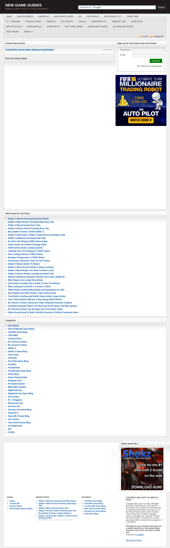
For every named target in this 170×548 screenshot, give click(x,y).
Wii (80, 16)
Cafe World (93, 16)
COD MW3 (13, 335)
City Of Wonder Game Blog (21, 329)
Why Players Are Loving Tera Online (25, 280)
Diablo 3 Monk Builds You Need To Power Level (31, 270)
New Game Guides (23, 5)
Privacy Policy (16, 506)
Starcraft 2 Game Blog (18, 416)
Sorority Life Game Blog (19, 409)
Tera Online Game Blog (19, 422)
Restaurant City (113, 16)
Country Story (33, 21)
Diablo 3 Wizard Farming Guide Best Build (28, 219)
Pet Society (67, 21)
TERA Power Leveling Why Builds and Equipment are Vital (36, 290)
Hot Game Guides (74, 26)
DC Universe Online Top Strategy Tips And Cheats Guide (35, 309)
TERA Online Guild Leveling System (25, 248)
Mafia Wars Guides (63, 16)
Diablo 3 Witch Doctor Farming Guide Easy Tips (31, 222)
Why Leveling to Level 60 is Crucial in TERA (29, 286)
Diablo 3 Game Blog (17, 351)
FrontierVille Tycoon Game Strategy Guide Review (29, 49)
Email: (123, 55)
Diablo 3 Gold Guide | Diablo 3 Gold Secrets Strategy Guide (36, 235)
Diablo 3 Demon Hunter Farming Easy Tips (28, 228)
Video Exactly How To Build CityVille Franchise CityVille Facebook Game (43, 312)
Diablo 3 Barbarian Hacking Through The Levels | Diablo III (36, 277)
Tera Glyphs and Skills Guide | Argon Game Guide (32, 293)
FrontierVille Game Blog (95, 506)
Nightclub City (14, 26)
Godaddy (140, 535)
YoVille (82, 21)
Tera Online (12, 32)
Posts (145, 37)
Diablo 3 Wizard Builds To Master (24, 264)
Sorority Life (119, 21)
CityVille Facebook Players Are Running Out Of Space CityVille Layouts (42, 306)
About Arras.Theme (134, 540)
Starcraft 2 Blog (91, 514)
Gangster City (99, 21)
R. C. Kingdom (13, 21)
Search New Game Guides (21, 509)
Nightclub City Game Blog (20, 393)
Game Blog (137, 21)
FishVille (51, 21)
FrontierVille (34, 26)
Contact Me (15, 503)
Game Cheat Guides (98, 26)
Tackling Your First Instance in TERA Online (29, 251)
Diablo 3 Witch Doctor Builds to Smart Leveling (31, 267)
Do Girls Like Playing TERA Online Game (28, 241)
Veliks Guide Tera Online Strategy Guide (27, 244)
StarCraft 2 (53, 26)
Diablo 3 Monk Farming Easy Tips (24, 225)
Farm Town (132, 16)
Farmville (43, 16)
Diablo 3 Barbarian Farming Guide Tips (27, 238)
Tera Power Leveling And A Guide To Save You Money (34, 283)
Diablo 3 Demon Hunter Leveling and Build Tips (31, 273)
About (12, 501)
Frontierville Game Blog (19, 371)
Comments (158, 37)
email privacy (156, 66)
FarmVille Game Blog (18, 361)
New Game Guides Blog (94, 509)
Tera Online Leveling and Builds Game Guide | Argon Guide (36, 296)
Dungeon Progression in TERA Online (26, 257)
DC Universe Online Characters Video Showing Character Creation (40, 303)
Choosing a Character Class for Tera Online (29, 261)
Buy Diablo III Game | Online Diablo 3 (26, 231)
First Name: (125, 50)
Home (9, 16)
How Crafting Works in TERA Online (25, 254)
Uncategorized (25, 16)
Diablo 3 (28, 32)
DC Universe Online (123, 26)
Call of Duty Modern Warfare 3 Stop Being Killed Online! (35, 299)
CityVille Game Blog (17, 332)
